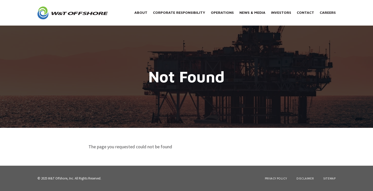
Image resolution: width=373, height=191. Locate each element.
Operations (222, 12)
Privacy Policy (276, 178)
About (140, 12)
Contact (305, 12)
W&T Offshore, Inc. (61, 178)
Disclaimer (305, 178)
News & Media (252, 12)
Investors (281, 12)
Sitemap (329, 178)
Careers (328, 12)
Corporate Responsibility (179, 12)
